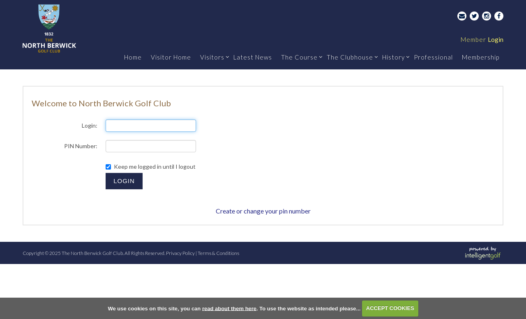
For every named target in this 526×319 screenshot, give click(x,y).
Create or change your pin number (263, 211)
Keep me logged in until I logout (151, 166)
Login (482, 39)
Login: (89, 125)
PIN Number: (80, 145)
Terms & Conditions (218, 253)
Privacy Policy (180, 253)
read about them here (229, 308)
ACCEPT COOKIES (390, 308)
